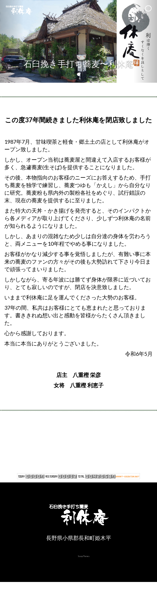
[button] (12, 41)
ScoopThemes (83, 556)
